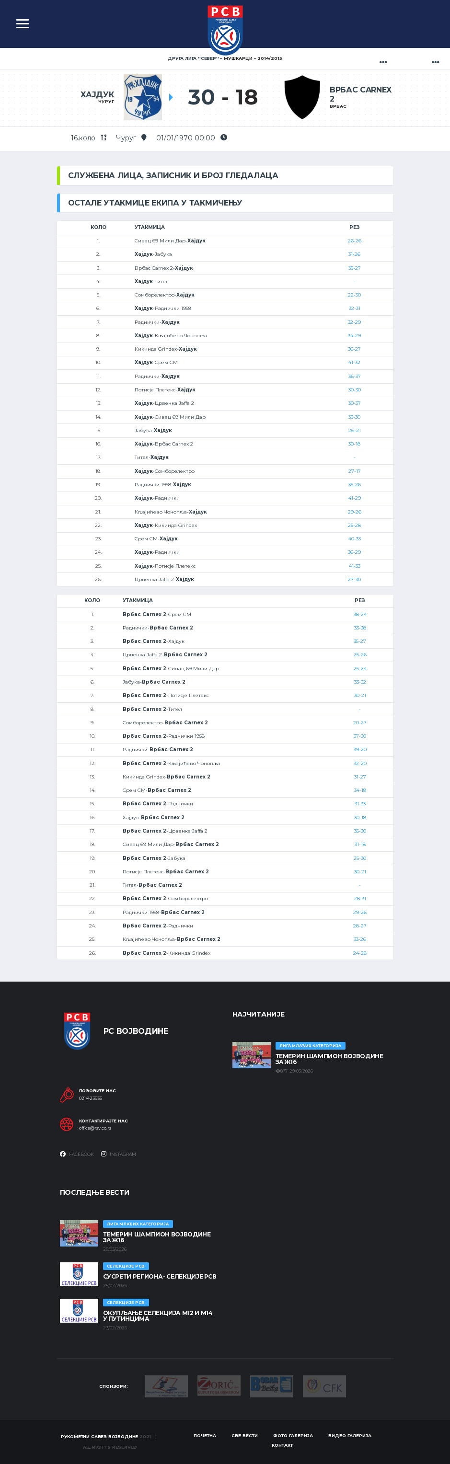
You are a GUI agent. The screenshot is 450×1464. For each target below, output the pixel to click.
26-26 (354, 241)
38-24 (360, 614)
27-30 (354, 579)
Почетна (205, 1435)
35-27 (354, 268)
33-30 (354, 417)
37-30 (360, 736)
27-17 (354, 471)
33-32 (360, 682)
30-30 (354, 390)
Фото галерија (293, 1435)
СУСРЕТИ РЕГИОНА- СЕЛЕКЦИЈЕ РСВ (160, 1276)
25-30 (360, 858)
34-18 (360, 790)
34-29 (354, 335)
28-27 (360, 926)
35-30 (360, 831)
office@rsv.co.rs (95, 1128)
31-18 (360, 844)
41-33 (354, 566)
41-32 (354, 362)
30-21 (360, 695)
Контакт (282, 1445)
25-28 (354, 525)
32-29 (354, 322)
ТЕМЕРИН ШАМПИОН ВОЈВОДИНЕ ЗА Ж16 (329, 1058)
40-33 (354, 539)
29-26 (354, 512)
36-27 (354, 349)
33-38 (360, 628)
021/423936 (90, 1098)
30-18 (354, 444)
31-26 (354, 254)
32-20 (360, 763)
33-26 (360, 939)
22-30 (354, 295)
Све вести (244, 1435)
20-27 (360, 723)
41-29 (354, 498)
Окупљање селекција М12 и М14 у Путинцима (158, 1315)
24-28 (360, 953)
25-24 (360, 668)
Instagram (118, 1154)
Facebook (77, 1154)
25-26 (360, 655)
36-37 (354, 376)
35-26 (354, 484)
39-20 (360, 749)
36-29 (354, 552)
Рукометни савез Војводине (99, 1436)
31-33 (360, 804)
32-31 (354, 308)
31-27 (360, 777)
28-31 (360, 898)
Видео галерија (349, 1435)
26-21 (354, 430)
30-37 (354, 403)
